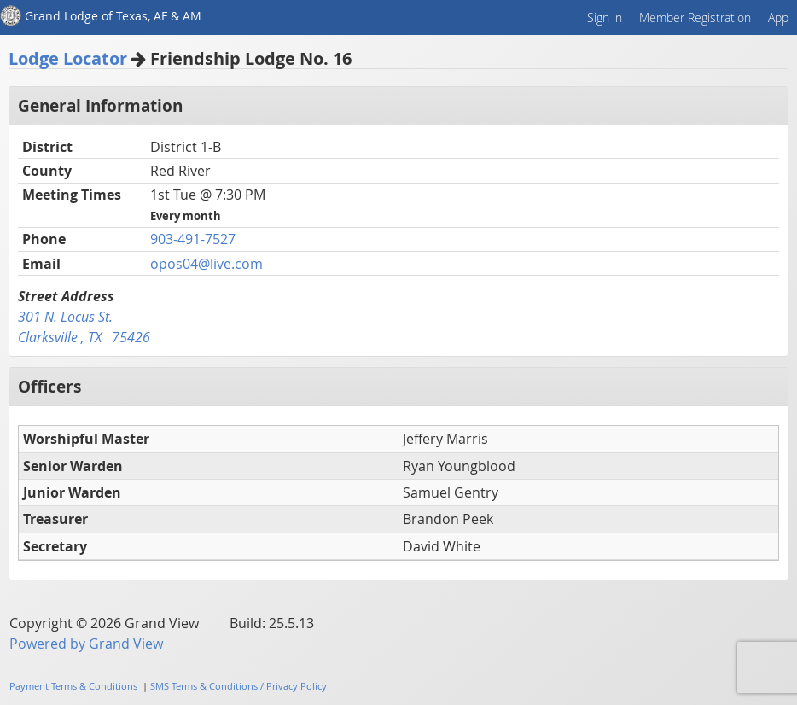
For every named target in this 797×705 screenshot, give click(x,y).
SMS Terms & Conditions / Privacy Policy (238, 685)
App (778, 17)
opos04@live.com (206, 263)
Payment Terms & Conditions (73, 685)
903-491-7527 (193, 239)
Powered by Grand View (86, 643)
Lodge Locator (68, 58)
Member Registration (695, 17)
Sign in (604, 17)
